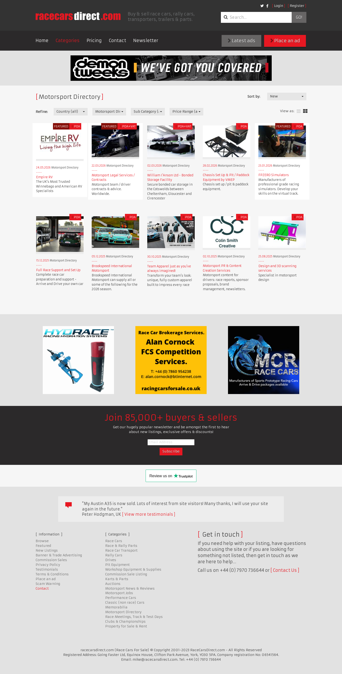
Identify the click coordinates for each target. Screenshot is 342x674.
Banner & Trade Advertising (59, 555)
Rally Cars (113, 555)
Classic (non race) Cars (124, 602)
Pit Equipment (117, 565)
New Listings (47, 550)
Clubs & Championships (125, 621)
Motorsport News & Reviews (130, 588)
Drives (110, 560)
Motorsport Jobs (119, 593)
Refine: (42, 112)
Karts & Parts (116, 579)
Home (42, 40)
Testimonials (47, 569)
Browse (42, 541)
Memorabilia (116, 607)
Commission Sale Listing (126, 574)
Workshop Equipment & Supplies (133, 569)
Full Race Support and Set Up (58, 270)
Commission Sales (51, 560)
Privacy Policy (48, 565)
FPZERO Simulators (273, 175)
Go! (299, 17)
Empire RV (44, 177)
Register (297, 6)
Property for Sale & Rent (126, 626)
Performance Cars (120, 598)
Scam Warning (48, 584)
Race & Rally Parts (121, 546)
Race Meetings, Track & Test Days (134, 617)
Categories (68, 40)
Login (278, 6)
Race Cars (113, 541)
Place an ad (285, 40)
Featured (43, 546)
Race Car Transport (121, 550)
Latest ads (241, 40)
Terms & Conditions (52, 574)
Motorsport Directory (123, 612)
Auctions (112, 584)
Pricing (94, 40)
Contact (117, 40)
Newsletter (145, 40)
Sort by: (253, 96)
